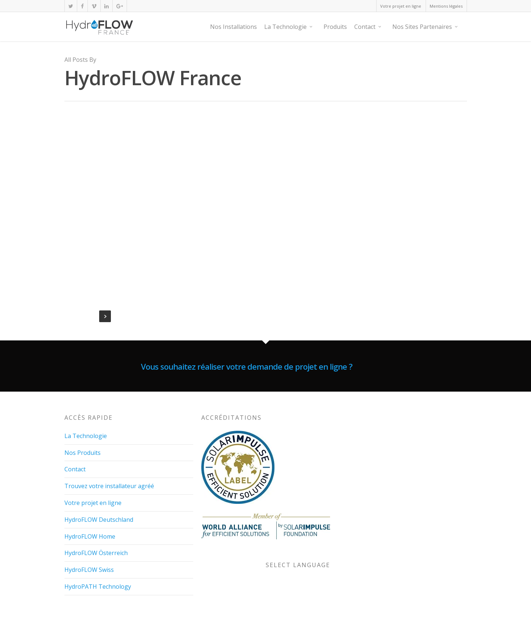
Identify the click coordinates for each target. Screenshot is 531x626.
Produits (335, 27)
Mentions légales (446, 6)
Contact (368, 27)
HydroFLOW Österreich (96, 552)
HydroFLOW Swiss (89, 569)
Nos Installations (233, 27)
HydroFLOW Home (89, 536)
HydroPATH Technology (97, 586)
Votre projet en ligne (400, 6)
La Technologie (288, 27)
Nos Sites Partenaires (425, 27)
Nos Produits (82, 452)
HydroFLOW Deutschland (98, 519)
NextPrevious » (105, 316)
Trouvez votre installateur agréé (109, 486)
